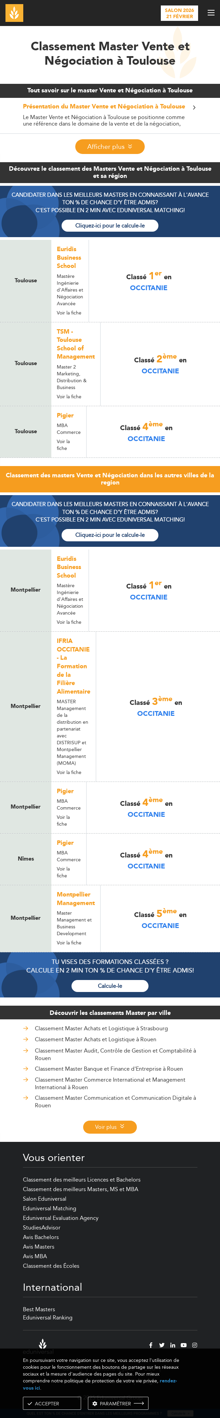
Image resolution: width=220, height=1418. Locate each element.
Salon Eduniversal (44, 1199)
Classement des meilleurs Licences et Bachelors (82, 1179)
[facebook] (151, 1346)
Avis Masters (38, 1246)
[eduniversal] (38, 1346)
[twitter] (162, 1346)
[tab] (110, 115)
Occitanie (149, 288)
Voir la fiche (69, 313)
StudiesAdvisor (42, 1227)
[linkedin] (173, 1346)
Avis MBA (35, 1256)
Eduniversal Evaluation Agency (61, 1218)
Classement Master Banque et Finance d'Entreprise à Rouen (109, 1069)
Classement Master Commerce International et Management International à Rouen (110, 1083)
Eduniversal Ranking (48, 1317)
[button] (110, 108)
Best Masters (39, 1309)
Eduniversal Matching (49, 1208)
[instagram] (194, 1346)
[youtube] (183, 1346)
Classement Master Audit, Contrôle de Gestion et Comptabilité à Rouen (115, 1054)
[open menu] (211, 12)
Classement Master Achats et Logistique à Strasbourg (101, 1028)
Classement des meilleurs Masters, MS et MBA (80, 1189)
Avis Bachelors (41, 1237)
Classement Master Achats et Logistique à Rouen (95, 1039)
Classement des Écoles (51, 1266)
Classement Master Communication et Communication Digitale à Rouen (115, 1102)
